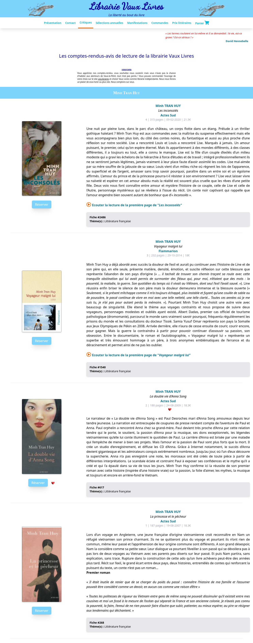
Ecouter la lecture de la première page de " (134, 205)
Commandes (159, 23)
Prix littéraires (181, 23)
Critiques (86, 22)
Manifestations (137, 23)
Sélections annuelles (109, 23)
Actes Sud (168, 115)
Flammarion (168, 251)
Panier (202, 23)
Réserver (41, 204)
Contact (70, 23)
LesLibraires (103, 79)
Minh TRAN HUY (168, 106)
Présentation (52, 23)
